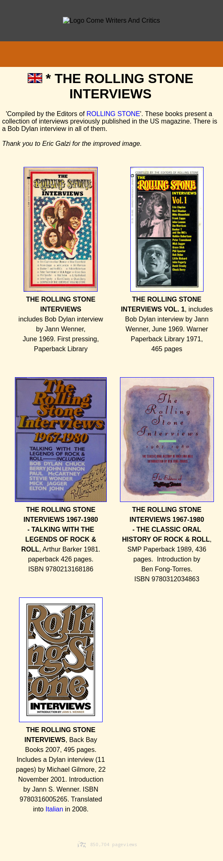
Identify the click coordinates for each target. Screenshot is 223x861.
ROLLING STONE (113, 113)
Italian (54, 809)
